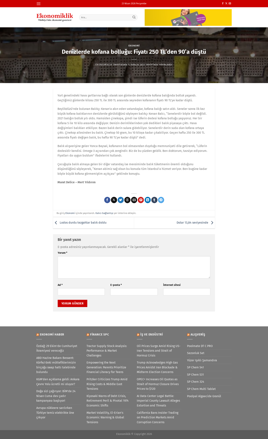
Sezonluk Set (195, 353)
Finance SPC (99, 334)
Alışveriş (198, 334)
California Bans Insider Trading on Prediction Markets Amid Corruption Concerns (157, 417)
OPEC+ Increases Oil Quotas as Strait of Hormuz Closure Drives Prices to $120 (158, 383)
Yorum (62, 252)
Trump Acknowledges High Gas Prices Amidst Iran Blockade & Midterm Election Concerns (157, 367)
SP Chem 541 (195, 367)
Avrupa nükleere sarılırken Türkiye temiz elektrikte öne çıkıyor (55, 412)
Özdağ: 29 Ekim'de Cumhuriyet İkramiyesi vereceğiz (56, 348)
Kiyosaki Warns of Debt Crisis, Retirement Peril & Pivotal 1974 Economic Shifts (108, 400)
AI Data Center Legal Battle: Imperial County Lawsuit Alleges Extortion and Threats (158, 400)
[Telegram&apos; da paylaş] (161, 200)
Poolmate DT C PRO (200, 346)
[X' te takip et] (226, 3)
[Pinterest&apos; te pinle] (141, 200)
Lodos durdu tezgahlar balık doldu (79, 222)
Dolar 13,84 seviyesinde (196, 222)
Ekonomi (134, 45)
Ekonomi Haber (52, 334)
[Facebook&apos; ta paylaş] (107, 200)
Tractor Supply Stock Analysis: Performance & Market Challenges (107, 350)
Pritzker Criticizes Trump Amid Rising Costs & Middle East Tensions (107, 383)
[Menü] (38, 3)
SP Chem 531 (195, 374)
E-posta (116, 285)
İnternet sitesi (172, 285)
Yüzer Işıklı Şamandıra (202, 360)
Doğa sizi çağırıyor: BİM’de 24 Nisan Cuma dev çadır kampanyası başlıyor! (56, 395)
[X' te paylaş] (114, 200)
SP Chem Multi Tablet (201, 389)
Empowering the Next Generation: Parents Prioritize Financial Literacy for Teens (106, 367)
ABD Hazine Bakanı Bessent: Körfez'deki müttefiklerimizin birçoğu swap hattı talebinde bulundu (56, 365)
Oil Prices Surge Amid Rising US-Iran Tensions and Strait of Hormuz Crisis (158, 350)
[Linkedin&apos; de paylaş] (148, 200)
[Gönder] (134, 17)
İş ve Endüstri (151, 334)
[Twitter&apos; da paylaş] (121, 200)
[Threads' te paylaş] (127, 200)
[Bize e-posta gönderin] (230, 3)
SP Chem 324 (195, 381)
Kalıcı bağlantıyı (104, 213)
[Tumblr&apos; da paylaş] (154, 200)
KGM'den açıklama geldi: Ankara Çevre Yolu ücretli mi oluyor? (57, 381)
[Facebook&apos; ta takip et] (223, 3)
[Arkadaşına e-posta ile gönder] (134, 200)
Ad (60, 285)
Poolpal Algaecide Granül (204, 396)
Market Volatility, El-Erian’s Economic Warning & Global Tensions (105, 417)
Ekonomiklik (103, 64)
